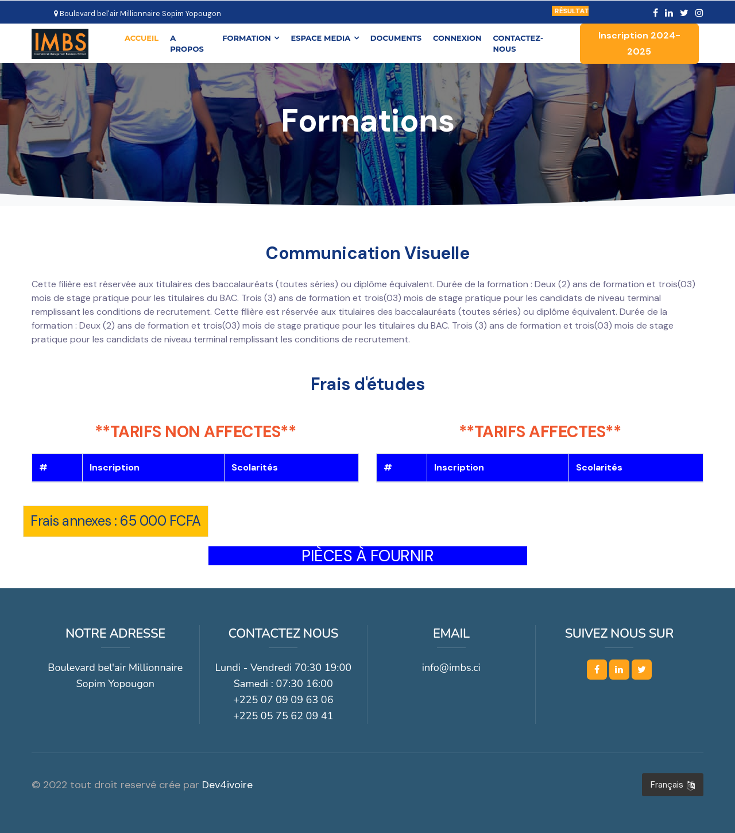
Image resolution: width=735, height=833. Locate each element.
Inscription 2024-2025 (639, 43)
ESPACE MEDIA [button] (325, 37)
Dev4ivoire (227, 785)
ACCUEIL (142, 37)
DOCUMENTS (396, 37)
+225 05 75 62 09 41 (283, 716)
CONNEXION (458, 37)
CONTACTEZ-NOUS (518, 43)
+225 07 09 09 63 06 (283, 700)
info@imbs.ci (451, 667)
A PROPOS (187, 43)
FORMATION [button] (251, 37)
